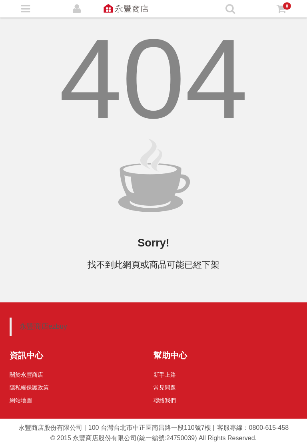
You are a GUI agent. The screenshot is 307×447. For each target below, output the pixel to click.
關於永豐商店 (26, 375)
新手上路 (165, 375)
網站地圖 (21, 400)
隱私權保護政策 (29, 387)
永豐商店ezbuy (43, 326)
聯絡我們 (165, 400)
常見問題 (165, 387)
